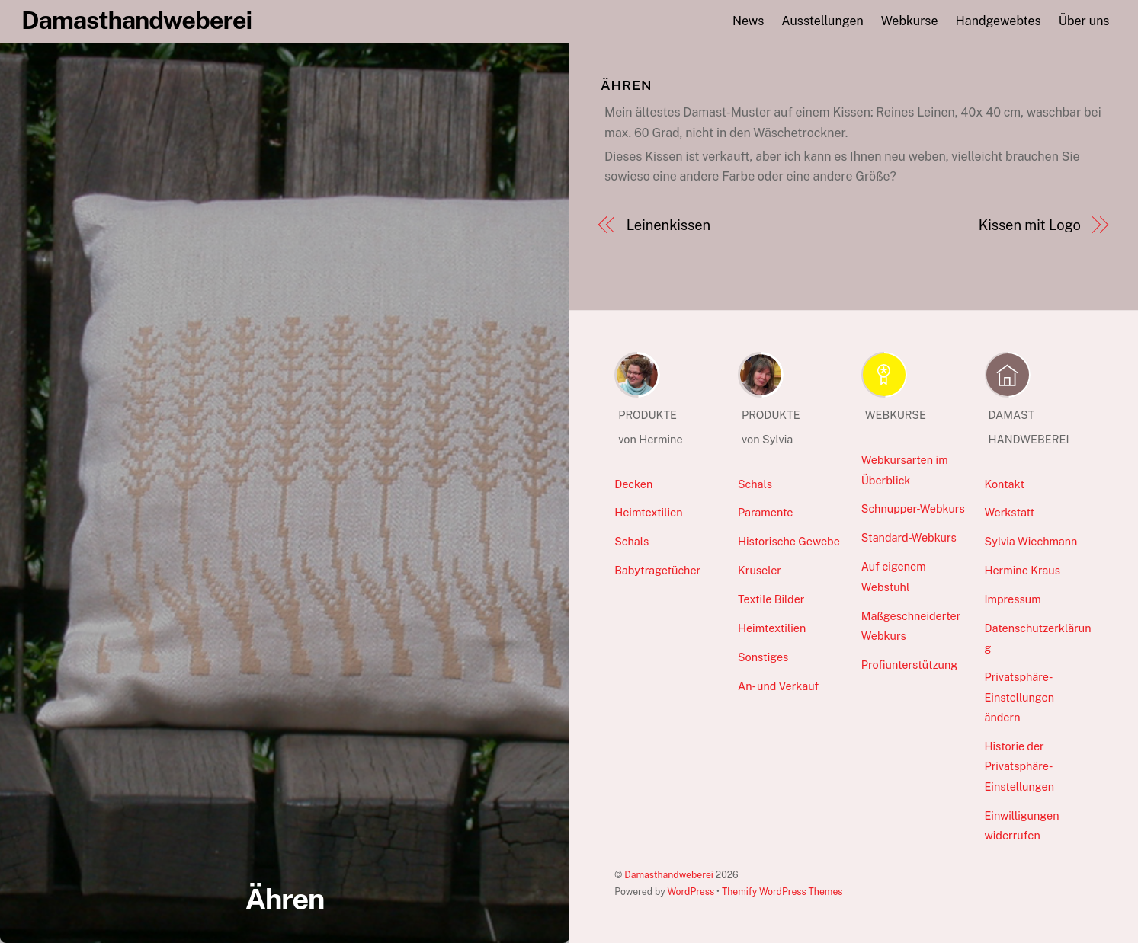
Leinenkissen (668, 225)
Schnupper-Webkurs (913, 508)
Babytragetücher (657, 570)
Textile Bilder (771, 599)
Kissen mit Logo (1030, 225)
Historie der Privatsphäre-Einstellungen (1020, 766)
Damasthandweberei (668, 875)
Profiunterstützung (909, 664)
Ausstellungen (822, 21)
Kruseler (759, 570)
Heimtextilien (648, 512)
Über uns (1084, 21)
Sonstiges (763, 657)
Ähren (284, 899)
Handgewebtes (998, 21)
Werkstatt (1010, 512)
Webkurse (909, 21)
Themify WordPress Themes (782, 891)
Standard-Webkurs (909, 537)
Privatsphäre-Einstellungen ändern (1020, 697)
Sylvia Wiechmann (1031, 541)
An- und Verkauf (778, 685)
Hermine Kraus (1022, 570)
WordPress (690, 891)
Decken (633, 484)
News (748, 21)
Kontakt (1005, 484)
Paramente (765, 512)
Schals (631, 541)
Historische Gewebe (789, 541)
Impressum (1013, 599)
